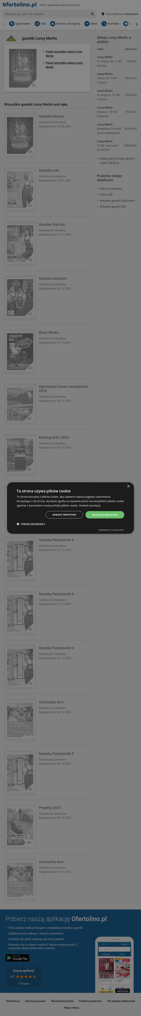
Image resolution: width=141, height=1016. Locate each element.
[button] (31, 524)
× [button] (128, 486)
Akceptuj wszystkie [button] (104, 514)
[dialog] (70, 508)
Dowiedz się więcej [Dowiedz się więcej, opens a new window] (90, 505)
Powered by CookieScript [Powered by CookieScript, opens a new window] (111, 530)
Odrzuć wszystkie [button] (62, 514)
